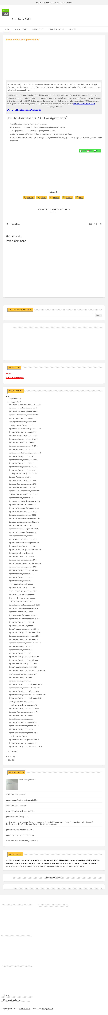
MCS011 (73, 860)
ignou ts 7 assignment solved (20, 477)
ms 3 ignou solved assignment (20, 736)
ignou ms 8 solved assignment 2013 (22, 484)
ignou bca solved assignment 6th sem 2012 (25, 563)
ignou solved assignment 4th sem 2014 (24, 691)
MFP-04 (8, 866)
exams (35, 860)
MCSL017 (93, 863)
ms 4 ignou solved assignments (21, 702)
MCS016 (16, 863)
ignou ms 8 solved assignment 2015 (22, 487)
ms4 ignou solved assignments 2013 (23, 705)
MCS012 (80, 860)
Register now (67, 3)
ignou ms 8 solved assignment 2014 (22, 481)
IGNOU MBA (24, 1009)
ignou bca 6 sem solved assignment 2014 (24, 518)
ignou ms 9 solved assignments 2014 (23, 436)
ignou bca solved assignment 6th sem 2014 (25, 550)
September (14, 399)
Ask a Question (20, 29)
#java (8, 860)
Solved (57, 866)
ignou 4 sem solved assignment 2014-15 (24, 629)
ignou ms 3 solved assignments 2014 (23, 712)
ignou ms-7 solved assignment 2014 (22, 546)
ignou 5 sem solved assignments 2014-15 (24, 605)
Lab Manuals (51, 860)
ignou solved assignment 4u (20, 681)
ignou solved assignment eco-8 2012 (23, 470)
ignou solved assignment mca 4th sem (24, 709)
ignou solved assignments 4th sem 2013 (24, 688)
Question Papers (56, 29)
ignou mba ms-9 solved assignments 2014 (25, 429)
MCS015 (8, 863)
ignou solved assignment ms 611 (21, 622)
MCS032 (54, 863)
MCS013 (88, 860)
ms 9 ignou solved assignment (20, 425)
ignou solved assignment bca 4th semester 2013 (27, 695)
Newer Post (15, 224)
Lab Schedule (63, 860)
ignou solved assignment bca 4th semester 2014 (27, 671)
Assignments (37, 29)
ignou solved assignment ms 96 (21, 463)
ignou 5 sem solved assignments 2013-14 (24, 619)
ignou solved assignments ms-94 (22, 443)
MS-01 (22, 866)
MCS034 (70, 863)
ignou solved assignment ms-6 (21, 577)
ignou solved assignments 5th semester (24, 657)
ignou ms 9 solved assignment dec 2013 (24, 415)
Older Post (93, 224)
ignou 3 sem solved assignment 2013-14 (24, 726)
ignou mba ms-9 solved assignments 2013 (25, 404)
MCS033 (62, 863)
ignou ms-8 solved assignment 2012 (22, 505)
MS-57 (41, 866)
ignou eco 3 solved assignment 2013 (22, 743)
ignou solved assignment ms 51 (21, 653)
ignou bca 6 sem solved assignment (22, 532)
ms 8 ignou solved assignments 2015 (23, 494)
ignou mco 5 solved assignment (21, 626)
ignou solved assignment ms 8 (20, 498)
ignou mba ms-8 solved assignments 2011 (25, 453)
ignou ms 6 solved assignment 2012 (22, 567)
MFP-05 (16, 866)
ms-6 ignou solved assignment (21, 584)
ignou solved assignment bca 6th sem (23, 570)
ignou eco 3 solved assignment (21, 716)
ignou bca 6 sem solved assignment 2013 (24, 543)
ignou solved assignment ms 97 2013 (23, 467)
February (13, 402)
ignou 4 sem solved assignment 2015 (23, 667)
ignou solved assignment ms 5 (20, 650)
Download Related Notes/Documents (24, 110)
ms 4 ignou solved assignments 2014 (23, 674)
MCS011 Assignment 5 (27, 780)
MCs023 (31, 863)
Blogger (58, 877)
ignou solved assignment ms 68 (21, 574)
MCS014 (95, 860)
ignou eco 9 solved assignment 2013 (22, 432)
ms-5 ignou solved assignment (21, 601)
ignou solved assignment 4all (20, 677)
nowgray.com (47, 1009)
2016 (9, 757)
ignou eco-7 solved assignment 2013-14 (24, 529)
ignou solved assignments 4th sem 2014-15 (25, 698)
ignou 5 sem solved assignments (21, 595)
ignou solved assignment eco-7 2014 (23, 515)
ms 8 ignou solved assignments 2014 (23, 474)
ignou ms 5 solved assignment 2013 (22, 615)
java (41, 860)
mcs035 (77, 863)
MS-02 (28, 866)
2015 (9, 760)
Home (6, 29)
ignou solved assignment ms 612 (21, 581)
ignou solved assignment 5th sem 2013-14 (25, 633)
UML (75, 866)
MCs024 (39, 863)
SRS (64, 866)
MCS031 (46, 863)
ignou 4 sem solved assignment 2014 (23, 664)
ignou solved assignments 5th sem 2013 (24, 636)
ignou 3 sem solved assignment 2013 (23, 733)
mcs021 (23, 863)
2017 (9, 396)
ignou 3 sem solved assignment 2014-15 (24, 740)
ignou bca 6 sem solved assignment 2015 (24, 508)
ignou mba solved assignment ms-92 (23, 408)
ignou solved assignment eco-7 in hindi (24, 522)
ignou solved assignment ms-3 (21, 729)
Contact (72, 29)
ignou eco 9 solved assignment (21, 418)
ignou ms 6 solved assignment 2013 (22, 588)
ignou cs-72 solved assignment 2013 (22, 512)
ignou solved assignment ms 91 (21, 449)
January (13, 752)
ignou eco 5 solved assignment (21, 612)
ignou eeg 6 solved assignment (21, 553)
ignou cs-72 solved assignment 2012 (22, 539)
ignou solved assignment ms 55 (21, 646)
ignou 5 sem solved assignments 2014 (23, 608)
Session (49, 866)
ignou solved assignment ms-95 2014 (23, 446)
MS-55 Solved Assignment (15, 794)
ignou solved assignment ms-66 (21, 557)
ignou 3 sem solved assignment (21, 719)
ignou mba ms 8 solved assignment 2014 (24, 501)
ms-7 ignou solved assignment (20, 536)
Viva (81, 866)
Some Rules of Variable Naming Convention (22, 841)
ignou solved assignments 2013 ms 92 (23, 460)
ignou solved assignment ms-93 (21, 456)
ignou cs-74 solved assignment (21, 525)
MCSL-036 (85, 863)
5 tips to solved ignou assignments (22, 598)
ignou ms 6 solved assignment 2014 (22, 560)
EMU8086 (27, 860)
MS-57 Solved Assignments (16, 806)
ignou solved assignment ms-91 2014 (23, 439)
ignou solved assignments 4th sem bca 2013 (26, 684)
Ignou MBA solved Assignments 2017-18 (20, 811)
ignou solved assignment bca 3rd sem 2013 (25, 747)
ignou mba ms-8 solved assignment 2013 (24, 491)
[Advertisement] (54, 58)
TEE (70, 866)
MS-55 (35, 866)
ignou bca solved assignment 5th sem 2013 (25, 643)
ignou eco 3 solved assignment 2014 (22, 722)
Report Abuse (12, 1000)
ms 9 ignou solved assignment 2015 (22, 422)
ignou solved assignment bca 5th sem (23, 660)
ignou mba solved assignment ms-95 (23, 411)
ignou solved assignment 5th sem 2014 (24, 639)
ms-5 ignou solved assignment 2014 (22, 591)
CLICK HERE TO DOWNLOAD (84, 104)
